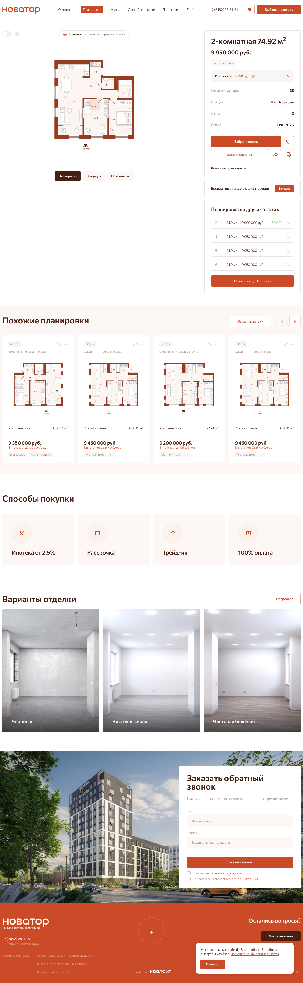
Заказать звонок (239, 155)
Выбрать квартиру (279, 9)
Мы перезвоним (281, 936)
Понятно (212, 964)
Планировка (68, 176)
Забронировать (246, 142)
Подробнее (284, 599)
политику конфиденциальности (227, 873)
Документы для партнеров (54, 971)
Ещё (190, 9)
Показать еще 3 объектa (252, 281)
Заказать (284, 188)
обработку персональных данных (236, 878)
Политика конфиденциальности (255, 954)
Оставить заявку (250, 321)
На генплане (120, 176)
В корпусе (94, 176)
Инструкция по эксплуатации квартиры (62, 963)
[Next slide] (295, 321)
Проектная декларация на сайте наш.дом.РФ (65, 955)
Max (298, 971)
